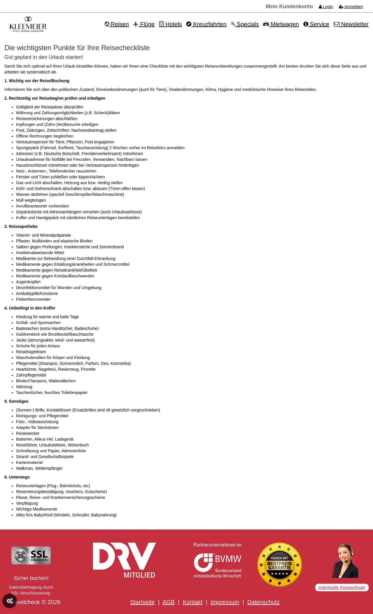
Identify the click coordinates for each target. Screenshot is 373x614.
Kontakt (193, 602)
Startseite (142, 602)
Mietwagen (281, 24)
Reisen (117, 24)
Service (316, 24)
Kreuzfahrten (206, 24)
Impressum (224, 602)
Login (326, 6)
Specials (245, 24)
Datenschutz (263, 602)
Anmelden (351, 6)
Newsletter (351, 24)
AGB (168, 602)
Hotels (170, 24)
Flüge (144, 24)
